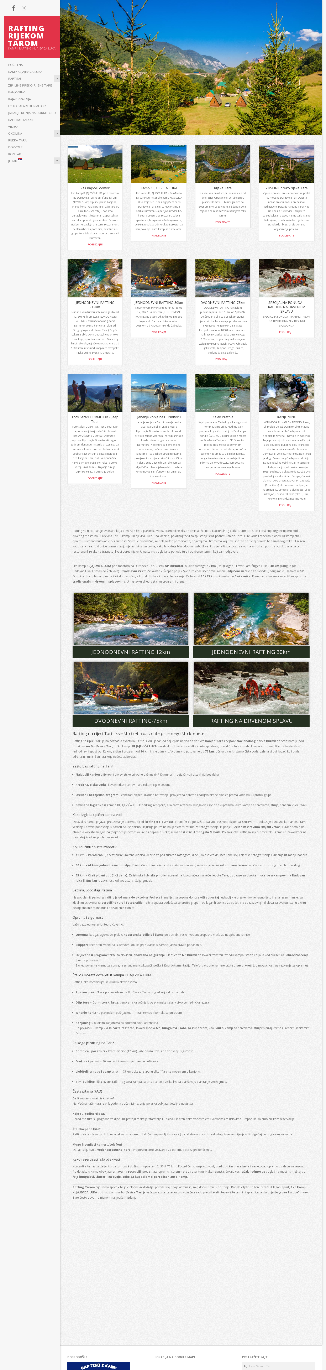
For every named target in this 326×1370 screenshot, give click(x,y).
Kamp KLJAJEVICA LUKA (25, 71)
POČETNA (15, 65)
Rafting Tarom (20, 120)
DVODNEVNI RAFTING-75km (222, 302)
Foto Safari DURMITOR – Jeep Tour (95, 419)
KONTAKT (15, 154)
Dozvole (15, 147)
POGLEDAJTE (222, 473)
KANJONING (17, 92)
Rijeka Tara (17, 140)
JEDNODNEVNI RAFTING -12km (95, 304)
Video (13, 126)
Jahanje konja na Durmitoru (32, 113)
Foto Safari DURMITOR (27, 106)
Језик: (15, 160)
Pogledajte (95, 244)
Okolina (15, 133)
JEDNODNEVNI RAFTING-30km (159, 302)
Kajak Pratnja (19, 99)
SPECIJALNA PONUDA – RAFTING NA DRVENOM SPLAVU (286, 307)
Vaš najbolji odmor (95, 188)
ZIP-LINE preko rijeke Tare (30, 85)
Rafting (14, 78)
